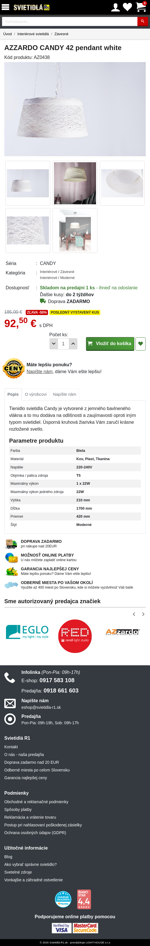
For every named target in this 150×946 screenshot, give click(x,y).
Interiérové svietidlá (33, 34)
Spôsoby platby (18, 809)
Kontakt (11, 747)
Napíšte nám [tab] (64, 394)
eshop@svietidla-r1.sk (41, 707)
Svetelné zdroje (18, 872)
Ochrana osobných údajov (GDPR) (35, 832)
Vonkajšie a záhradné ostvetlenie (33, 880)
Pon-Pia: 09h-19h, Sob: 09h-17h (50, 723)
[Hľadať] (142, 21)
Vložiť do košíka (110, 343)
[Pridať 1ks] (73, 343)
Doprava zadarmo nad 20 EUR (31, 762)
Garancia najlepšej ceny (25, 777)
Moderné (67, 278)
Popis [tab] (13, 394)
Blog (8, 856)
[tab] (13, 394)
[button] (135, 614)
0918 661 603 (50, 690)
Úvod (7, 34)
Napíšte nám (40, 371)
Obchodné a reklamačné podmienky (36, 801)
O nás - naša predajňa (24, 754)
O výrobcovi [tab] (36, 394)
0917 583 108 (48, 680)
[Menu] (6, 7)
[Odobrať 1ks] (53, 343)
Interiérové (49, 272)
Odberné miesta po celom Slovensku (37, 770)
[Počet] (63, 343)
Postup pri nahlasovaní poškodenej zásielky (43, 825)
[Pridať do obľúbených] (140, 344)
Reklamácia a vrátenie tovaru (30, 817)
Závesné (61, 34)
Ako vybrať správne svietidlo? (30, 864)
